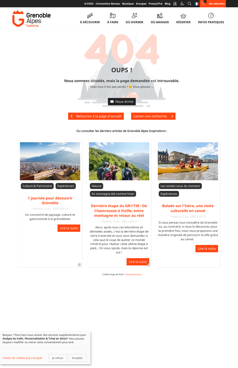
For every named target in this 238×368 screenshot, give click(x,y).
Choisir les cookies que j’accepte (22, 358)
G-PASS (89, 3)
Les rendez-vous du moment (180, 186)
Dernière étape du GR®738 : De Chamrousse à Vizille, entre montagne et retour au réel (119, 210)
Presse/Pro (156, 3)
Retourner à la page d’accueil (96, 116)
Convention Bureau (108, 3)
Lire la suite (69, 228)
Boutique (128, 3)
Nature (96, 186)
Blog (167, 3)
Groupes (141, 3)
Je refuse (57, 358)
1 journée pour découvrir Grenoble (50, 200)
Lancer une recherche (153, 116)
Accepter (77, 358)
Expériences (65, 186)
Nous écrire (121, 101)
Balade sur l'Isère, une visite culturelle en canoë (188, 208)
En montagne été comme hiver (113, 194)
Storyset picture (133, 274)
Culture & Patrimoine (37, 186)
